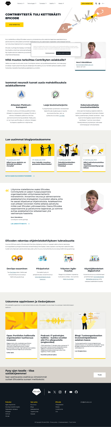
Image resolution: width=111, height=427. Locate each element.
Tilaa (100, 375)
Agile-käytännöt (10, 404)
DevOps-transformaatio (12, 407)
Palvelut (20, 3)
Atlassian (8, 411)
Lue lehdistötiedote (19, 223)
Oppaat (32, 414)
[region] (56, 50)
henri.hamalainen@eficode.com (84, 65)
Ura (57, 411)
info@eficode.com (86, 402)
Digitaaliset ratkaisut (11, 409)
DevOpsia (13, 272)
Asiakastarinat (34, 409)
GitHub (7, 414)
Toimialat (42, 3)
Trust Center (72, 422)
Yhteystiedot (59, 404)
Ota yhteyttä (87, 3)
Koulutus (33, 404)
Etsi (96, 3)
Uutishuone (59, 409)
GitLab (7, 416)
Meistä (60, 3)
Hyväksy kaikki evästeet (63, 53)
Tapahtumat (34, 411)
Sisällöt (52, 3)
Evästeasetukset (63, 422)
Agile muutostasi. (68, 279)
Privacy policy (53, 422)
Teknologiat (31, 3)
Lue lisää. (62, 115)
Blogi (32, 407)
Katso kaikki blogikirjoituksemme (18, 176)
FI (102, 3)
